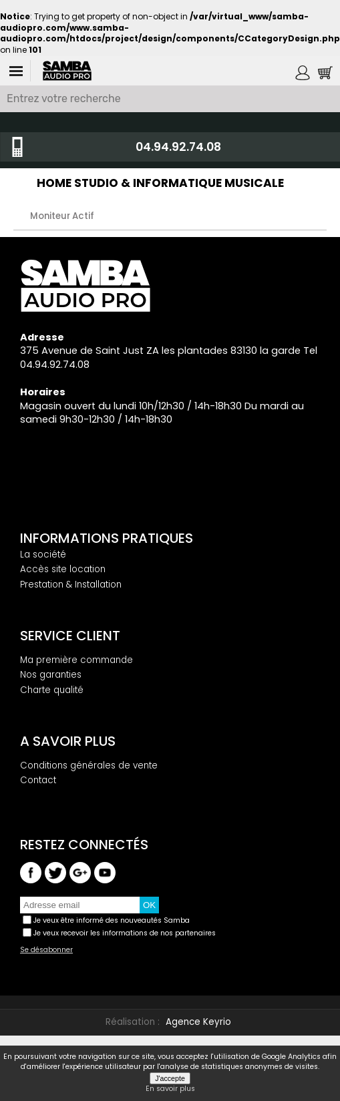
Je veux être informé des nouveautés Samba (111, 920)
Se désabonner (46, 950)
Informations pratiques (106, 538)
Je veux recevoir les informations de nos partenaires (124, 932)
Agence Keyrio (198, 1022)
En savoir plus (170, 1089)
